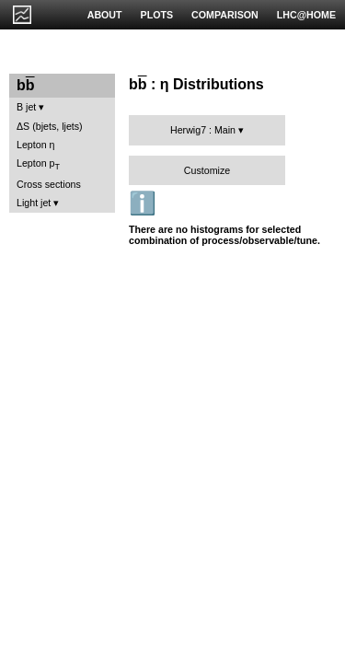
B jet (26, 106)
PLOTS (157, 14)
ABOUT (104, 14)
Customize (207, 170)
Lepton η (35, 144)
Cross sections (49, 184)
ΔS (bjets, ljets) (50, 126)
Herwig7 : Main (203, 129)
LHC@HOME (306, 14)
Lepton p (38, 164)
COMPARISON (225, 14)
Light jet (34, 202)
